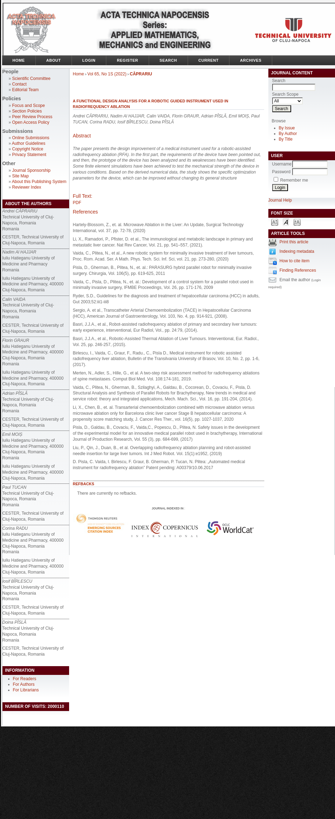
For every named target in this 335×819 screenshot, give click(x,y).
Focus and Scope (28, 105)
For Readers (24, 678)
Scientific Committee (31, 78)
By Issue (287, 128)
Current (209, 60)
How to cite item (294, 260)
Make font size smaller (274, 222)
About (53, 60)
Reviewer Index (26, 187)
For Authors (24, 684)
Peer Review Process (32, 116)
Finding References (298, 270)
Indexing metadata (297, 251)
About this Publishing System (39, 181)
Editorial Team (25, 89)
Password (281, 171)
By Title (286, 139)
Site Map (20, 176)
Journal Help (280, 200)
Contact (19, 84)
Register (127, 60)
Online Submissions (30, 137)
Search (168, 60)
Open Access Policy (30, 122)
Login (89, 60)
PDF (77, 202)
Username (282, 164)
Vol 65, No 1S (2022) (106, 74)
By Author (288, 133)
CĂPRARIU (141, 74)
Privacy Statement (29, 154)
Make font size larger (297, 222)
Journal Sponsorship (31, 170)
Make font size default (285, 222)
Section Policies (27, 111)
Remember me (294, 180)
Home (19, 60)
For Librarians (26, 690)
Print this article (294, 241)
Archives (250, 60)
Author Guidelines (28, 143)
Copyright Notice (27, 149)
